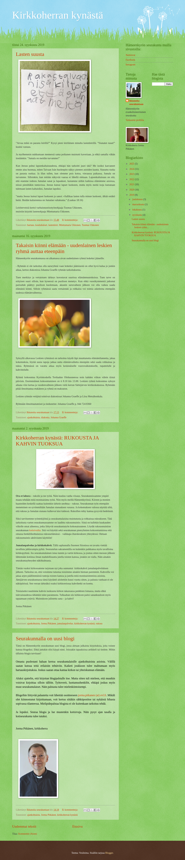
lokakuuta (137, 209)
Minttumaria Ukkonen (70, 225)
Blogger (109, 853)
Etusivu (77, 826)
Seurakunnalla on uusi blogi (45, 638)
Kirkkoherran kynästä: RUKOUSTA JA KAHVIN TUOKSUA (57, 440)
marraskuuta (138, 204)
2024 (132, 169)
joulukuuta (137, 199)
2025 (132, 163)
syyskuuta (137, 215)
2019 (132, 195)
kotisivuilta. (35, 530)
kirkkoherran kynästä (84, 623)
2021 (132, 184)
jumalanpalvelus (65, 623)
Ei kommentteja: (70, 220)
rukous (99, 623)
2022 (132, 179)
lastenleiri (53, 225)
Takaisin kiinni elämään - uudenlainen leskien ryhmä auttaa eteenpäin (64, 248)
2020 (132, 189)
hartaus (30, 225)
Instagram (130, 64)
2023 (132, 174)
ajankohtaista (33, 417)
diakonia (45, 417)
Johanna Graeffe (59, 417)
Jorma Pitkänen (48, 623)
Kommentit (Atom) (27, 833)
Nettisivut (130, 55)
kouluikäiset (41, 225)
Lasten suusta (30, 54)
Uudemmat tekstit (24, 826)
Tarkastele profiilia (135, 120)
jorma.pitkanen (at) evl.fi (92, 695)
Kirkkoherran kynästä (57, 15)
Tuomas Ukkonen (90, 225)
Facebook (130, 60)
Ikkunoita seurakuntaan (136, 102)
